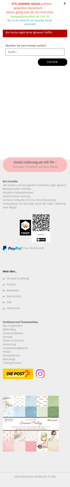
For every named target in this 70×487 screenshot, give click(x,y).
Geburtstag (9, 344)
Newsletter (13, 290)
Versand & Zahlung (18, 278)
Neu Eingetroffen (13, 325)
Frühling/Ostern (12, 363)
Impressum (13, 308)
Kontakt (11, 284)
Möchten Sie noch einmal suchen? (26, 45)
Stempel (8, 337)
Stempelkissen (11, 355)
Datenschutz (14, 296)
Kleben (7, 351)
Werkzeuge (9, 359)
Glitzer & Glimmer (13, 340)
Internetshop (22, 476)
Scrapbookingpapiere (15, 348)
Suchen (52, 62)
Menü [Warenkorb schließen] (6, 5)
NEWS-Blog (9, 329)
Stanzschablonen (13, 333)
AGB (9, 302)
